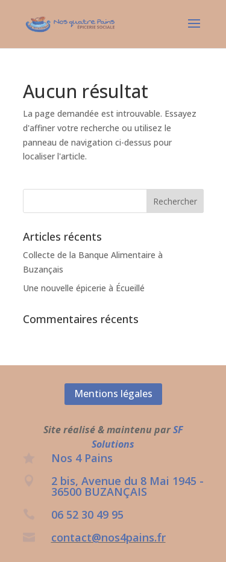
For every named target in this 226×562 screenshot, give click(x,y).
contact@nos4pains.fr (108, 537)
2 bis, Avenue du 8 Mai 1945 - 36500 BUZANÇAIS (127, 486)
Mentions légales (113, 393)
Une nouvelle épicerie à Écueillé (84, 288)
